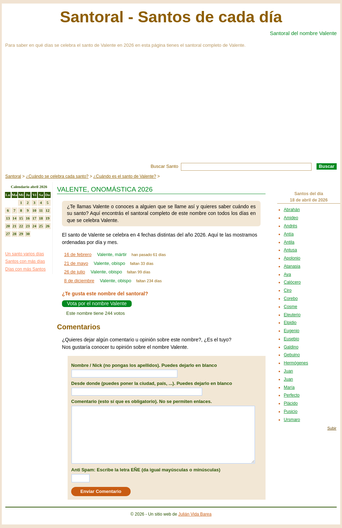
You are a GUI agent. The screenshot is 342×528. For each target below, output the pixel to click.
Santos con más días (25, 261)
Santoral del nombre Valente (303, 33)
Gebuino (292, 354)
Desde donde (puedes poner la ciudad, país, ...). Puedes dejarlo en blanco (151, 383)
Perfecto (292, 395)
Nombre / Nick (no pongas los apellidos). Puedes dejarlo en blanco (144, 365)
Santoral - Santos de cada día (171, 17)
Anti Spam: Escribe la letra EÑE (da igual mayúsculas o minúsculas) (145, 469)
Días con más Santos (25, 269)
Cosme (290, 306)
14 (14, 218)
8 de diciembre (79, 280)
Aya (287, 274)
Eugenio (291, 330)
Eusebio (291, 338)
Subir (331, 428)
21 (14, 226)
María (289, 387)
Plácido (290, 403)
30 (28, 234)
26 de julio (74, 271)
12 (48, 210)
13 (8, 218)
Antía (288, 234)
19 (48, 218)
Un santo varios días (24, 253)
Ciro (287, 290)
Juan (288, 371)
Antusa (290, 250)
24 (34, 226)
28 (14, 234)
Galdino (291, 347)
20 (8, 226)
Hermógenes (296, 362)
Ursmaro (292, 419)
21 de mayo (76, 263)
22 (21, 226)
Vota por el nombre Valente (97, 303)
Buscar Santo (164, 166)
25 (41, 226)
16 (28, 218)
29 (21, 234)
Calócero (292, 282)
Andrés (290, 225)
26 (48, 226)
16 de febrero (77, 254)
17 (34, 218)
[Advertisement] (171, 109)
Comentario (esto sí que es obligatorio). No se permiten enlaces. (141, 401)
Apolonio (292, 258)
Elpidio (290, 322)
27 (8, 234)
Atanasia (292, 266)
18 (41, 218)
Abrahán (292, 209)
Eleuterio (292, 314)
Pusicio (290, 411)
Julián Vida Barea (195, 514)
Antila (289, 242)
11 (40, 210)
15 (21, 218)
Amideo (291, 217)
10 (34, 210)
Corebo (290, 298)
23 (28, 226)
